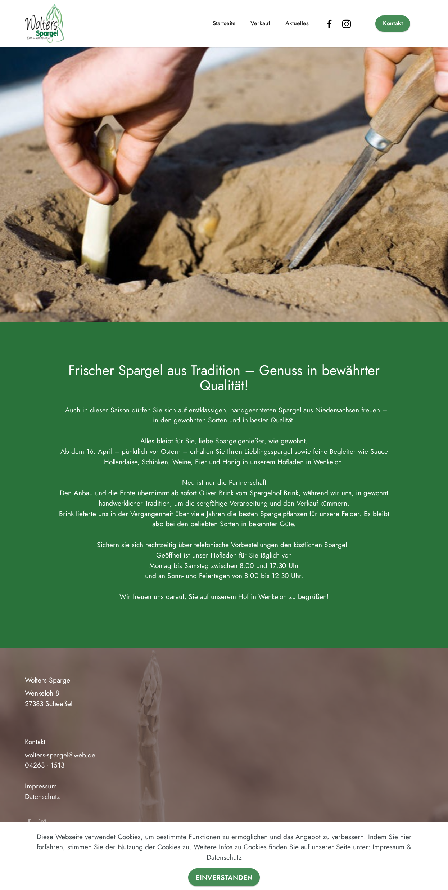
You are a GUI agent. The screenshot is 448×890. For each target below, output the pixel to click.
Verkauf (260, 23)
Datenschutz (42, 796)
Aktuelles (297, 23)
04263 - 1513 (44, 765)
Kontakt (393, 23)
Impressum (41, 786)
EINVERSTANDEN (224, 877)
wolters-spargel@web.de (60, 755)
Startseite (224, 23)
